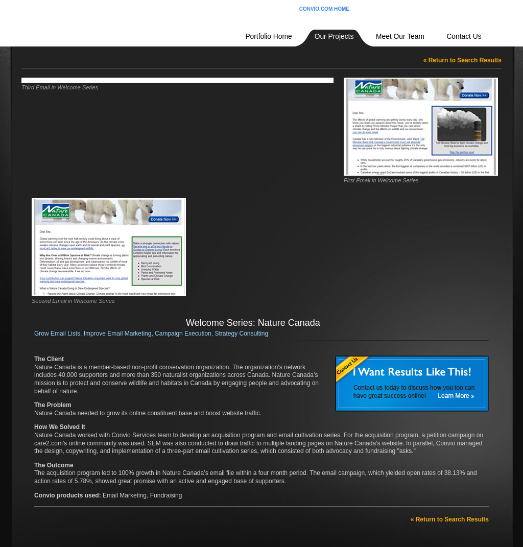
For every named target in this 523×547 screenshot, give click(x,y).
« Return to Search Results (462, 60)
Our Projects (334, 36)
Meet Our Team (400, 36)
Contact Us (463, 36)
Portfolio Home (268, 36)
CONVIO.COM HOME (324, 9)
